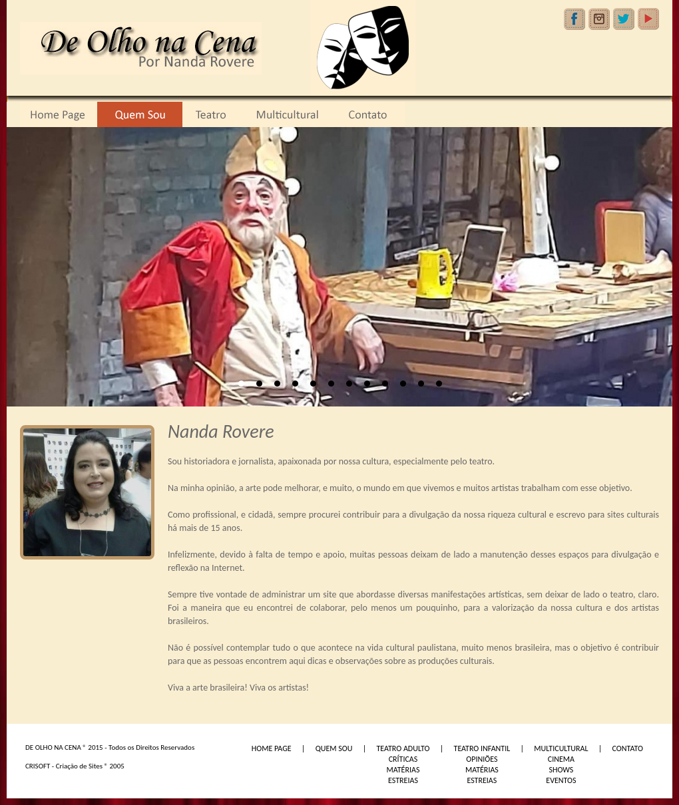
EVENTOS (561, 780)
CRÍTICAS (403, 759)
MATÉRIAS (402, 769)
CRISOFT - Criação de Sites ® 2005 (74, 766)
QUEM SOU (334, 748)
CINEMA (561, 759)
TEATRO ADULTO (402, 748)
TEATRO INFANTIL (482, 748)
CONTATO (627, 748)
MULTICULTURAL (561, 748)
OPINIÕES (481, 759)
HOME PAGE (272, 748)
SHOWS (561, 769)
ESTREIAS (403, 780)
